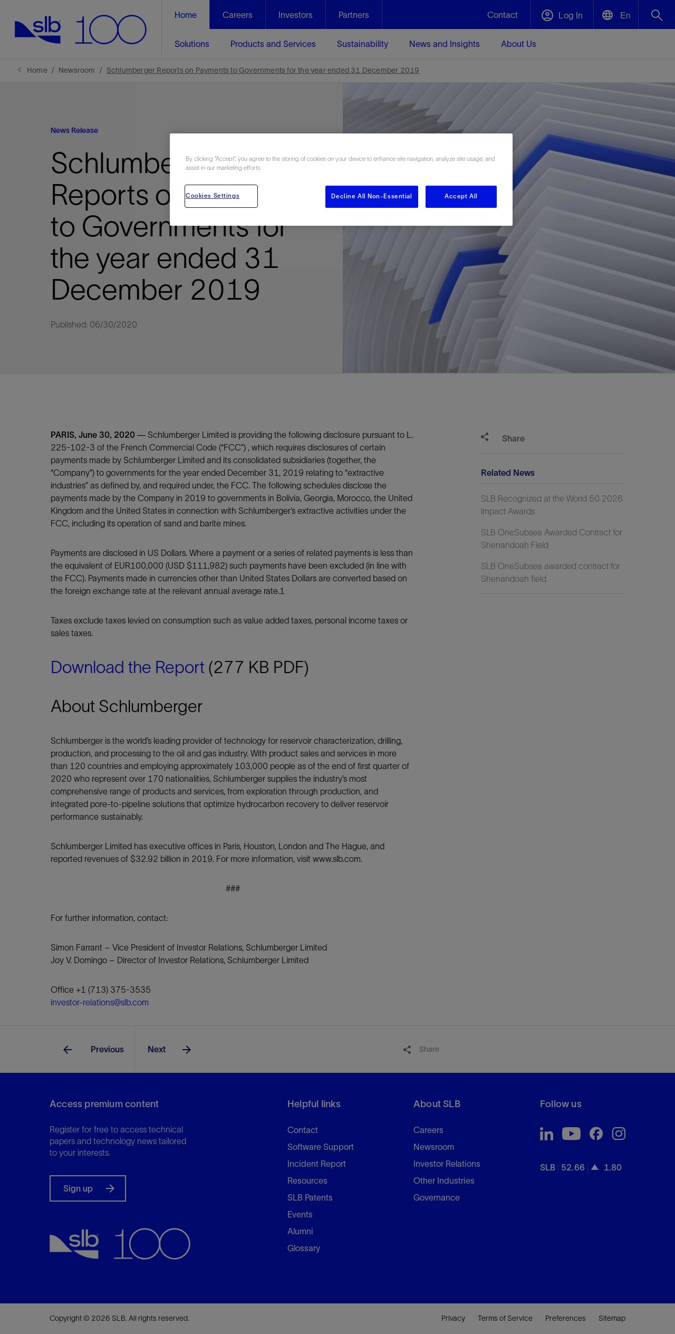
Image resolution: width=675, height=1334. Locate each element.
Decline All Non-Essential (371, 196)
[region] (341, 179)
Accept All (461, 196)
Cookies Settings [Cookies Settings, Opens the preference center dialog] (212, 196)
